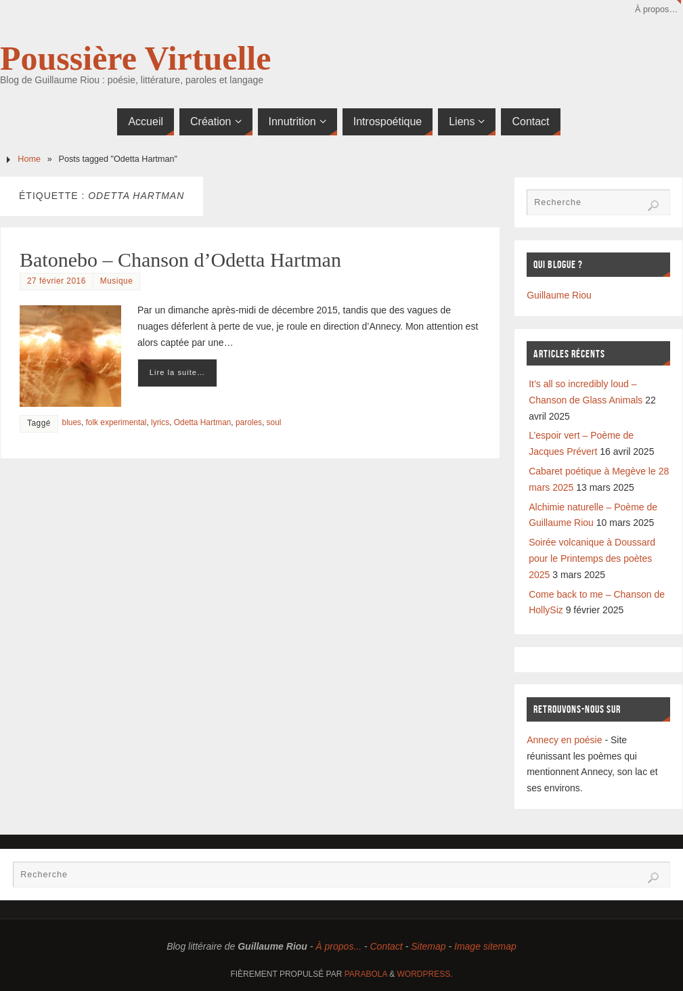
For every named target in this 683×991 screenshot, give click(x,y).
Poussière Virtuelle (135, 58)
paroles (249, 422)
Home (29, 159)
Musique (116, 281)
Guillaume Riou (559, 295)
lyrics (160, 422)
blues (71, 422)
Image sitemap (485, 946)
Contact (386, 946)
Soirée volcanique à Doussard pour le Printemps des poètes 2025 (592, 558)
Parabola (366, 974)
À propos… (656, 9)
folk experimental (116, 422)
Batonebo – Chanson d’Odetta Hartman (180, 259)
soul (274, 422)
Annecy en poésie (564, 739)
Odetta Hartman (203, 422)
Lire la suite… (177, 372)
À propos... (338, 946)
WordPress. (425, 974)
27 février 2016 (56, 281)
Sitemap (428, 946)
